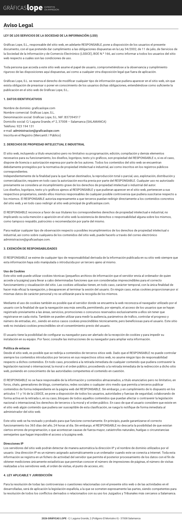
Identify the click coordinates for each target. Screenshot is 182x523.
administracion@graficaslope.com (36, 130)
